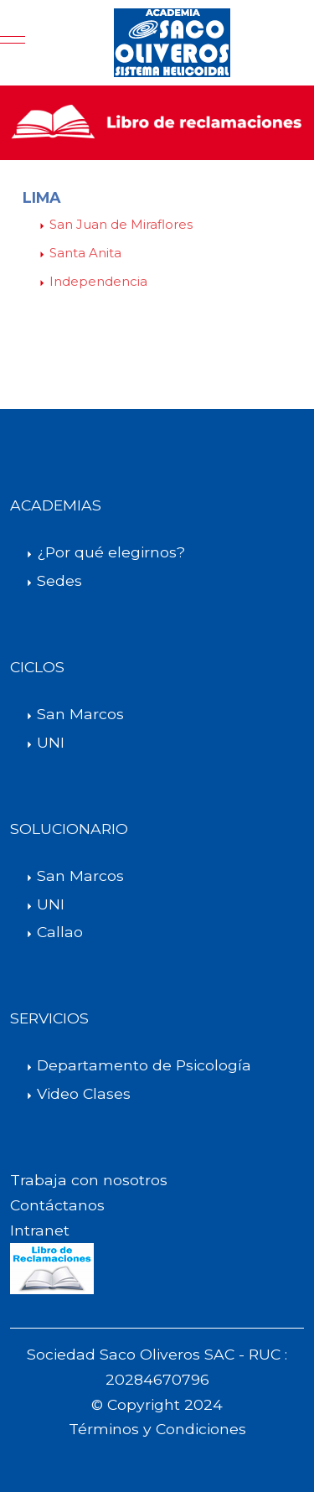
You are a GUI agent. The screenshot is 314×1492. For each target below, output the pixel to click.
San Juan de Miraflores (121, 224)
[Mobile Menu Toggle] (12, 42)
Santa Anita (85, 253)
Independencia (98, 281)
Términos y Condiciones (157, 1429)
